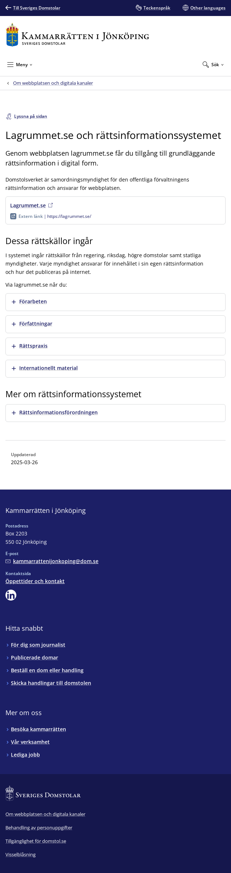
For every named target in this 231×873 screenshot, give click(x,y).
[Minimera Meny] (20, 64)
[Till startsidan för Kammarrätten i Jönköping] (77, 35)
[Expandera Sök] (213, 64)
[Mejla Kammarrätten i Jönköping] (51, 561)
